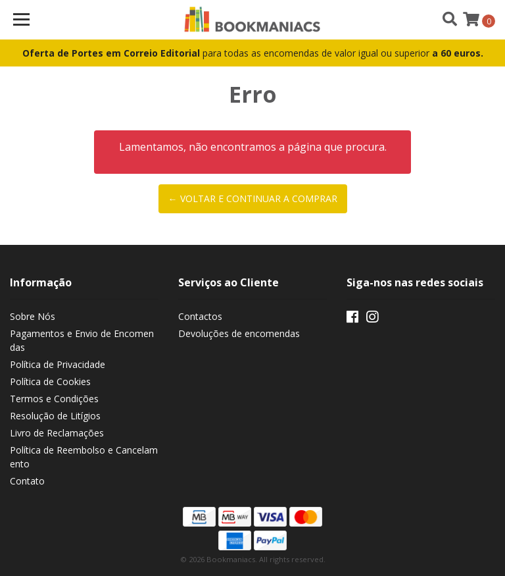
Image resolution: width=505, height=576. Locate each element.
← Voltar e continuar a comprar (252, 198)
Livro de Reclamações (57, 433)
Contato (27, 481)
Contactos (200, 316)
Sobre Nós (32, 316)
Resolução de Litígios (55, 415)
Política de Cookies (50, 381)
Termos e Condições (54, 398)
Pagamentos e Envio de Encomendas (82, 340)
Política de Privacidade (57, 364)
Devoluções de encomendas (239, 333)
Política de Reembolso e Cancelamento (84, 457)
